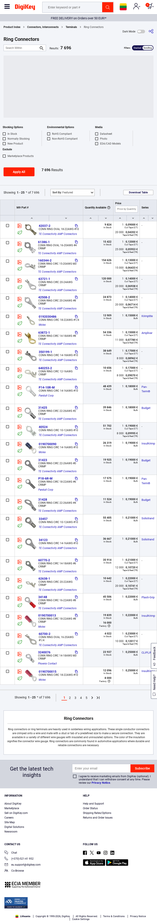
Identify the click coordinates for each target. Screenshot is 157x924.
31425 (42, 407)
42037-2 (44, 226)
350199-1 (45, 352)
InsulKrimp (148, 443)
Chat (10, 853)
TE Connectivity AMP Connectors (58, 234)
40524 (43, 427)
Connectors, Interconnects (43, 27)
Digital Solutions (14, 827)
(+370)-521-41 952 (19, 859)
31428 (42, 499)
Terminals (71, 27)
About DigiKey (12, 803)
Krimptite (147, 316)
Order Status (90, 808)
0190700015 (47, 671)
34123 (43, 540)
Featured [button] (62, 192)
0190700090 (47, 444)
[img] (25, 8)
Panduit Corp (46, 395)
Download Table (138, 192)
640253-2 (45, 368)
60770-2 (44, 560)
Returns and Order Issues (98, 817)
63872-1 (44, 332)
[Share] (151, 31)
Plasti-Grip (148, 597)
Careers (8, 817)
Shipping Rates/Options (97, 813)
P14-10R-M (47, 387)
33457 (43, 519)
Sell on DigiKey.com (16, 813)
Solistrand (148, 518)
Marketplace (11, 808)
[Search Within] (21, 48)
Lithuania (22, 916)
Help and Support (93, 803)
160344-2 (45, 260)
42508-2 (44, 297)
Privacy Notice (101, 782)
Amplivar (147, 333)
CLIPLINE (147, 652)
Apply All (19, 172)
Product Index (12, 27)
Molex (42, 324)
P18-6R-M (45, 478)
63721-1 (44, 279)
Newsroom (10, 831)
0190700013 (47, 615)
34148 (42, 597)
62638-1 (44, 578)
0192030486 (47, 316)
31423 (42, 460)
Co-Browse (14, 871)
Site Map (9, 822)
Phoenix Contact (47, 663)
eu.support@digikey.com (22, 865)
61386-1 (44, 242)
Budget (146, 408)
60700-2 (44, 634)
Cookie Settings (81, 919)
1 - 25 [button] (21, 192)
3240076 (44, 652)
